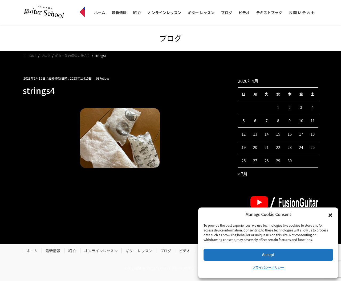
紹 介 (72, 250)
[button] (330, 214)
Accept (268, 254)
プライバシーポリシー (268, 267)
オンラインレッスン (101, 250)
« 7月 (242, 173)
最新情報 (53, 250)
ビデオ (184, 250)
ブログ (165, 250)
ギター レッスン (138, 250)
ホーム (32, 250)
